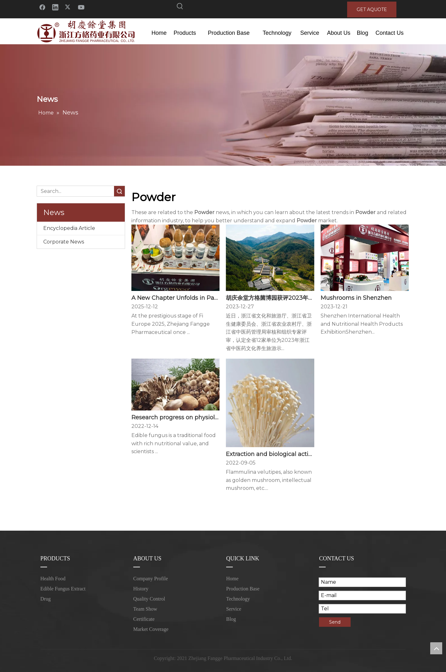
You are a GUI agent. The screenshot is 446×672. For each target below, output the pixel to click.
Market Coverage (151, 629)
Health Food (53, 578)
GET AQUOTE (372, 9)
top (436, 648)
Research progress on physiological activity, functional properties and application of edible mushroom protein (175, 417)
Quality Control (149, 598)
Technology (238, 598)
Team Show (145, 609)
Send (335, 622)
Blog (231, 619)
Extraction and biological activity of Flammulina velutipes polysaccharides (270, 454)
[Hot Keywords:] (180, 7)
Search (119, 191)
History (140, 588)
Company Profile (150, 578)
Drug (45, 598)
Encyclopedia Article (69, 228)
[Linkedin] (55, 7)
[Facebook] (42, 7)
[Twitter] (68, 7)
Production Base (242, 588)
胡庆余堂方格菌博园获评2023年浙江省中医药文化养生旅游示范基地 (270, 297)
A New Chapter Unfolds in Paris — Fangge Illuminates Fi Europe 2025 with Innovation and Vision (175, 297)
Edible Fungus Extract (63, 588)
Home (232, 578)
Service (233, 609)
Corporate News (63, 242)
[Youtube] (81, 7)
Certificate (144, 619)
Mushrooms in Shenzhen (356, 297)
